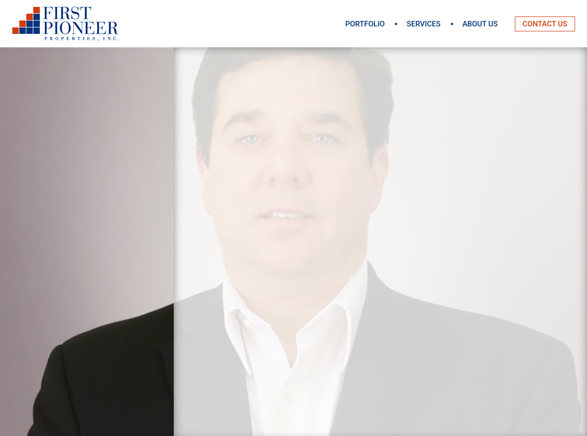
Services (424, 23)
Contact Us (545, 23)
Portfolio (364, 23)
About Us (480, 23)
